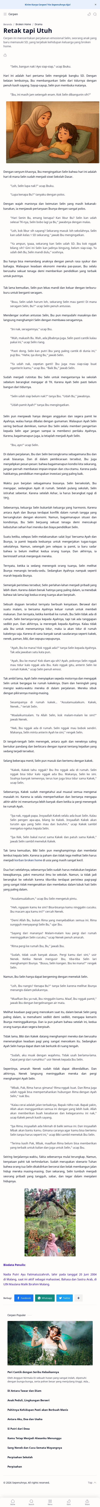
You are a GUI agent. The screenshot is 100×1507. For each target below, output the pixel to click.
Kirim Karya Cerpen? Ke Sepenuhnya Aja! (48, 4)
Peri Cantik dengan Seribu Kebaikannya (33, 1372)
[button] (89, 14)
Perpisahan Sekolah (20, 1457)
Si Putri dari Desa (18, 1428)
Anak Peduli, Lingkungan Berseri (28, 1400)
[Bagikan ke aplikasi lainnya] (78, 1298)
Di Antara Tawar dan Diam (24, 1390)
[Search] (94, 14)
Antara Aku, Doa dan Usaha (24, 1419)
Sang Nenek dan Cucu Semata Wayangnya (34, 1447)
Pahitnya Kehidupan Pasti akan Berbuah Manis (37, 1409)
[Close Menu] (96, 4)
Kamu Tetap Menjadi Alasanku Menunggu (34, 1438)
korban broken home (28, 860)
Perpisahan (14, 1466)
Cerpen (13, 14)
